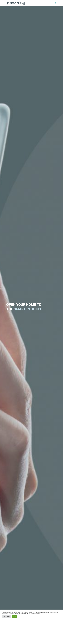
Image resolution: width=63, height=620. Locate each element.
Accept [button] (14, 616)
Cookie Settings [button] (6, 616)
